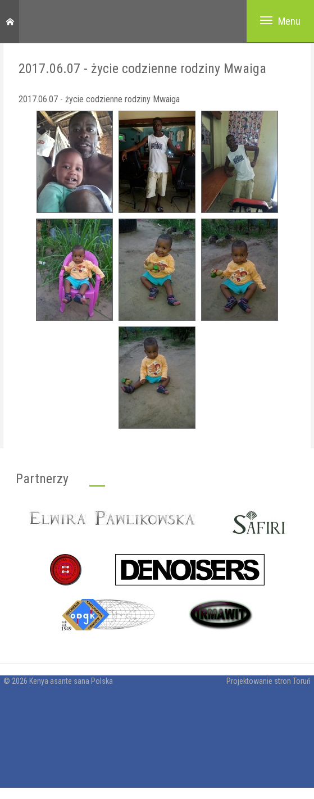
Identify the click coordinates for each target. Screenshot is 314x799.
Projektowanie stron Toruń (268, 681)
